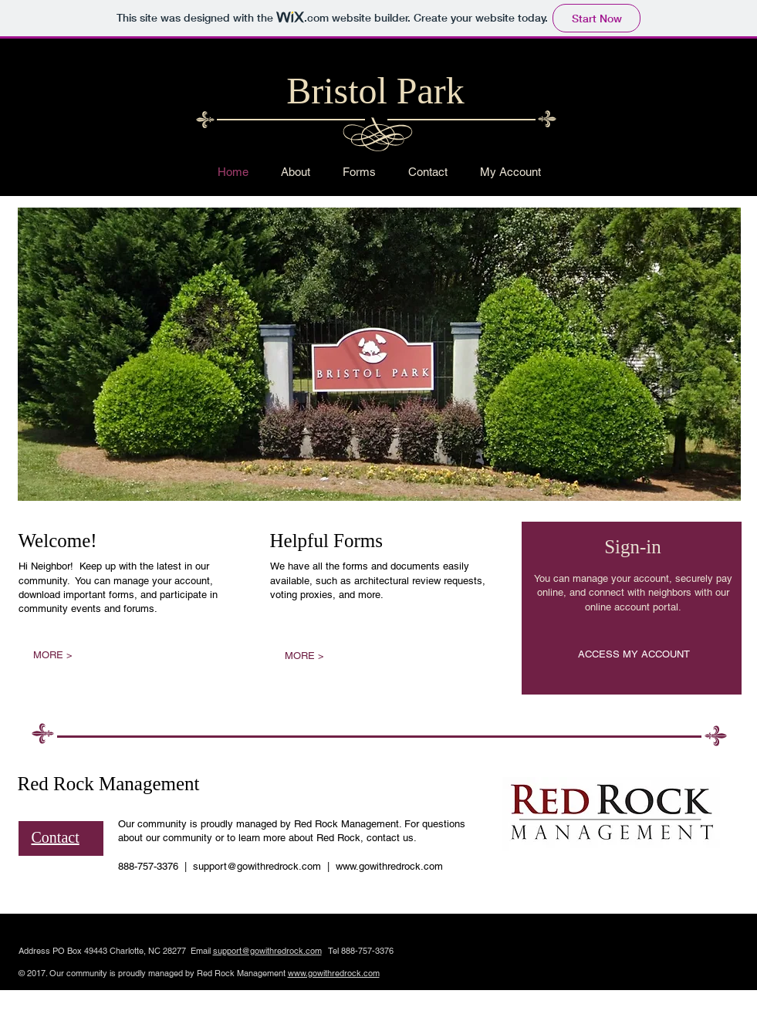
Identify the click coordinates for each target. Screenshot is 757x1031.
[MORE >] (53, 655)
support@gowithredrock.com (257, 866)
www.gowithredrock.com (389, 866)
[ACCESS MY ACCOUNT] (634, 654)
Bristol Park (375, 90)
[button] (379, 354)
